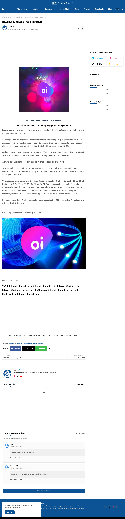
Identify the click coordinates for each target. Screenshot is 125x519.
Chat (110, 9)
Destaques (49, 9)
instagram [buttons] (117, 58)
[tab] (22, 9)
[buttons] (105, 506)
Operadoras (28, 343)
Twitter (29, 348)
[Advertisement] (44, 48)
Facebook (17, 348)
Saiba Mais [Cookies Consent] (16, 508)
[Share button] (50, 348)
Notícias (35, 9)
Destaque (12, 343)
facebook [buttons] (100, 58)
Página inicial (22, 9)
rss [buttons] (117, 64)
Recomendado (17, 17)
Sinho (16, 370)
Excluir (21, 458)
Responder (13, 458)
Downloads (99, 9)
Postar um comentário (44, 491)
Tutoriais (87, 9)
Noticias (19, 343)
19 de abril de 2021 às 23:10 (17, 446)
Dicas (77, 9)
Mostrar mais (81, 384)
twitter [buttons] (100, 64)
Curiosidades (65, 9)
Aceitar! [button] (9, 512)
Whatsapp (42, 348)
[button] (117, 9)
